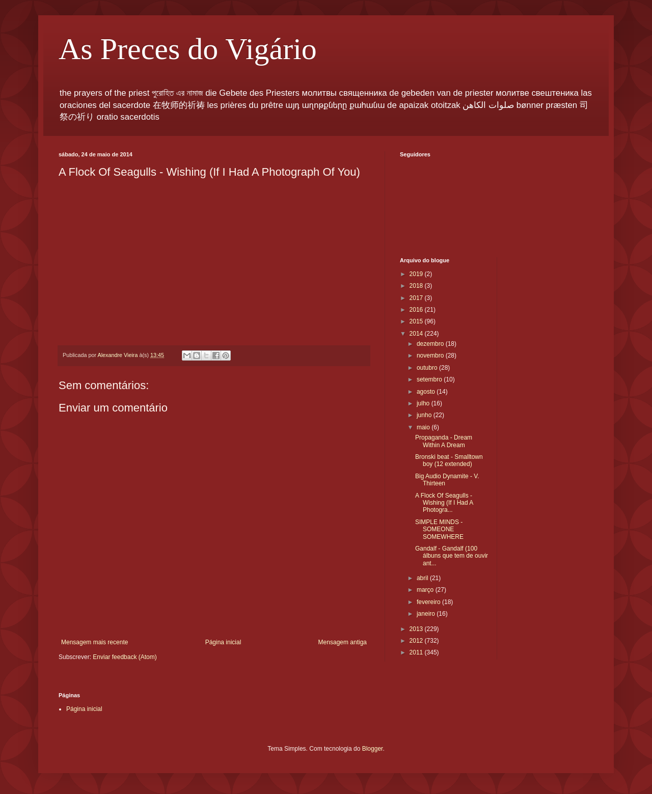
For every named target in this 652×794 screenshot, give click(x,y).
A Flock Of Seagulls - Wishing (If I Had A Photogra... (444, 503)
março (426, 589)
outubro (428, 367)
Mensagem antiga (342, 642)
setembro (430, 379)
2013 (417, 629)
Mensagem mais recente (94, 642)
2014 (417, 333)
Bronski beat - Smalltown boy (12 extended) (449, 460)
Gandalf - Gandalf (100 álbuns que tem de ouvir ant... (451, 556)
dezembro (431, 343)
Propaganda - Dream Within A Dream (443, 441)
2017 (417, 298)
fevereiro (429, 602)
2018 (417, 285)
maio (424, 427)
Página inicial (223, 642)
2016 (417, 309)
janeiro (427, 613)
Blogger (372, 748)
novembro (431, 355)
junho (425, 415)
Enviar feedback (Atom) (124, 657)
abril (423, 578)
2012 (417, 640)
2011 (417, 652)
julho (424, 403)
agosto (427, 391)
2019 (417, 274)
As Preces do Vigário (188, 49)
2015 (417, 321)
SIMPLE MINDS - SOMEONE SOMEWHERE (439, 529)
